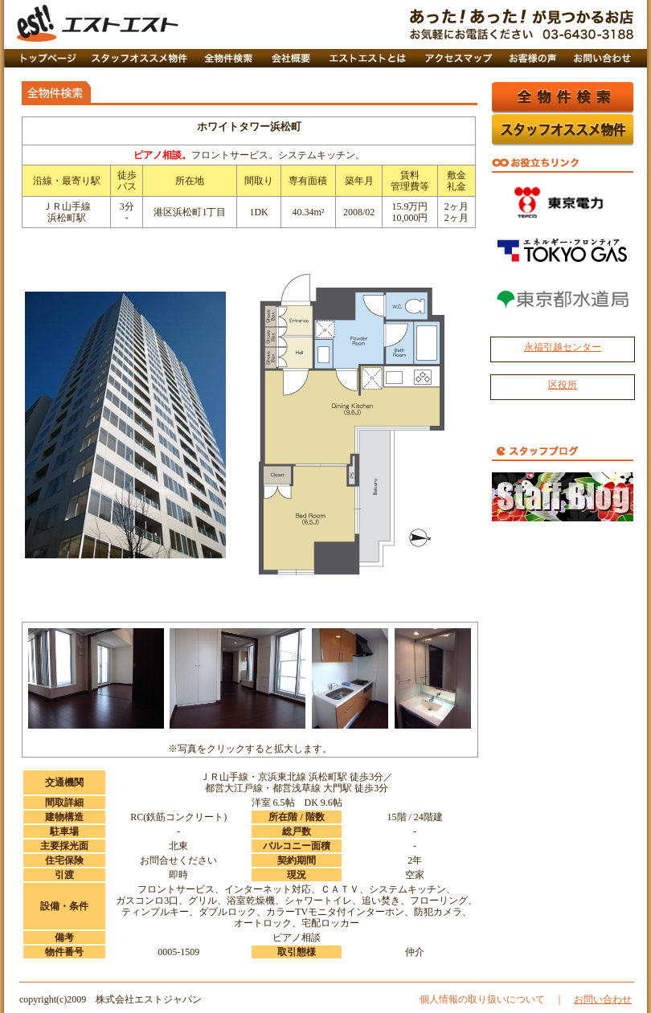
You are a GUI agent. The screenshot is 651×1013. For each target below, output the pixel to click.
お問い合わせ (603, 999)
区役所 (562, 384)
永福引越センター (562, 347)
